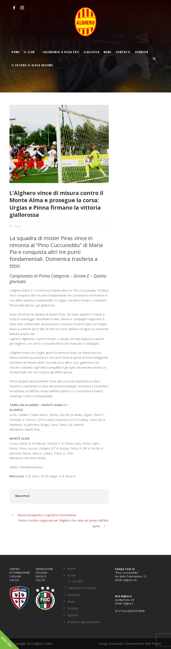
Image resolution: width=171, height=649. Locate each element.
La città (77, 581)
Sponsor (142, 52)
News (108, 52)
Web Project (153, 643)
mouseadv (116, 643)
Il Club (29, 52)
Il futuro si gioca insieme (32, 65)
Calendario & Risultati (61, 52)
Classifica (92, 52)
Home (16, 52)
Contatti (123, 52)
